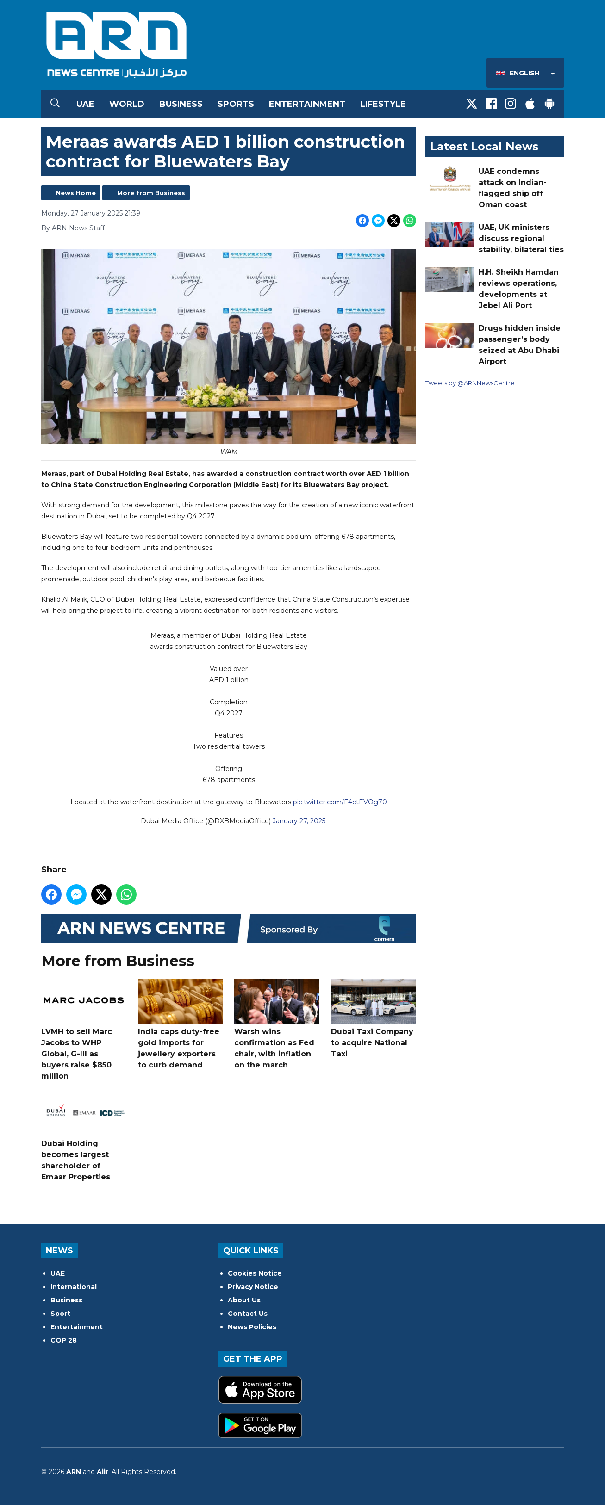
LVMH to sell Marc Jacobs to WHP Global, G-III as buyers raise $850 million (83, 1029)
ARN (73, 1472)
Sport (60, 1313)
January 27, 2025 (298, 821)
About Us (244, 1300)
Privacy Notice (253, 1287)
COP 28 (63, 1340)
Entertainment (307, 104)
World (126, 104)
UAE (85, 104)
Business (181, 104)
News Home (76, 193)
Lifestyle (383, 104)
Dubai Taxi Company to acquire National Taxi (373, 1018)
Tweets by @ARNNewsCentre (470, 383)
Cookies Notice (255, 1273)
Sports (236, 104)
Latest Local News (484, 146)
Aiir (102, 1472)
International (73, 1287)
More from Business (151, 193)
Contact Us (248, 1313)
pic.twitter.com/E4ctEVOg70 (340, 802)
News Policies (252, 1327)
